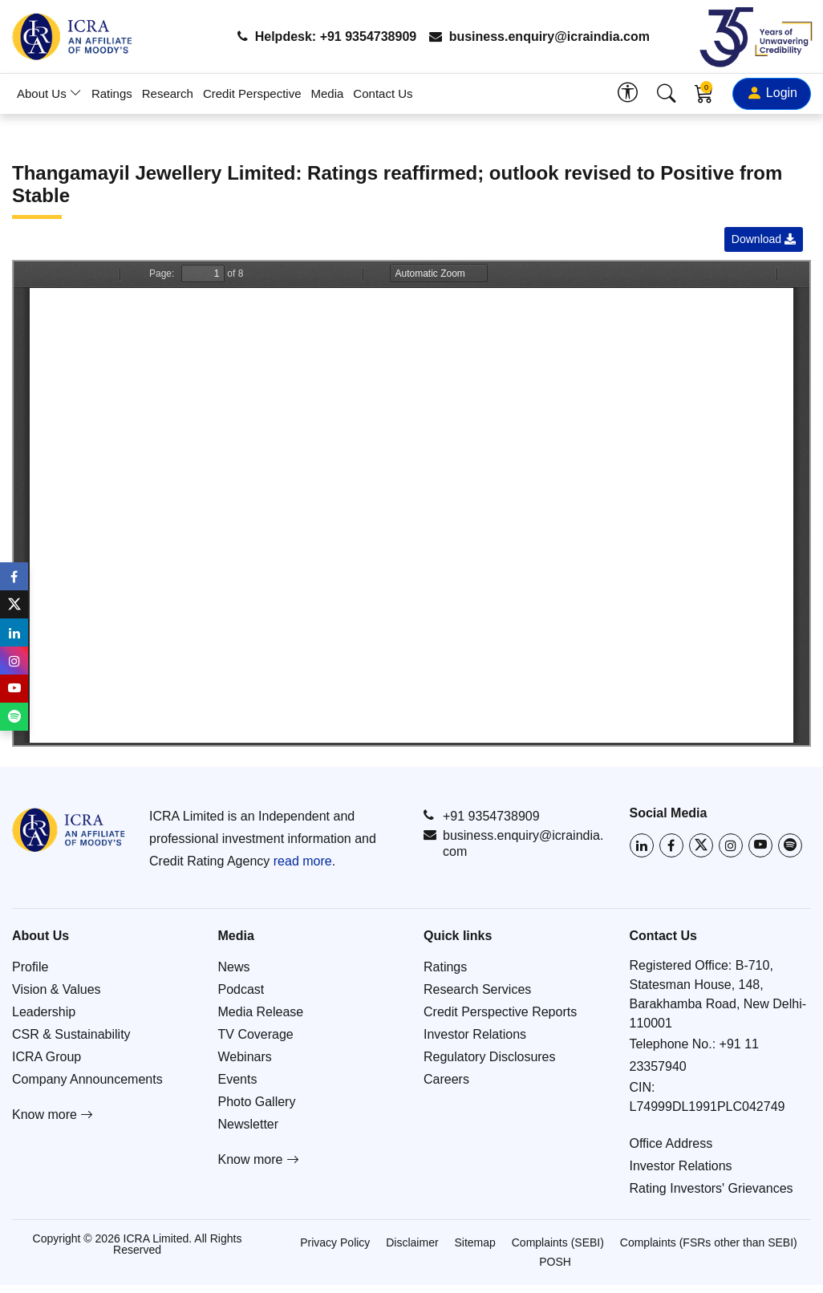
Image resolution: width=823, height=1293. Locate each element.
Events (237, 1079)
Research (167, 93)
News (234, 967)
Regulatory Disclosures (490, 1057)
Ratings (111, 93)
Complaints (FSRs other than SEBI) (708, 1242)
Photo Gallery (257, 1102)
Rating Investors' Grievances (711, 1188)
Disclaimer (412, 1242)
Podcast (241, 989)
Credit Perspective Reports (500, 1012)
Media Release (261, 1012)
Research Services (477, 989)
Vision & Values (56, 989)
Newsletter (248, 1124)
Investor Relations (475, 1034)
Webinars (245, 1057)
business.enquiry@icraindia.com (539, 36)
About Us (49, 93)
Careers (446, 1079)
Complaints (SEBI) (558, 1242)
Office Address (671, 1143)
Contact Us (382, 93)
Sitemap (474, 1242)
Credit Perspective (252, 93)
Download (764, 239)
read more (303, 861)
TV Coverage (256, 1034)
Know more (52, 1114)
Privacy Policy (335, 1242)
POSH (555, 1261)
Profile (30, 967)
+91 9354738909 (482, 816)
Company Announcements (87, 1079)
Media (327, 93)
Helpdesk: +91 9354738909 (326, 36)
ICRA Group (46, 1057)
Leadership (43, 1012)
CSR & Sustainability (71, 1034)
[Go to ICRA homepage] (68, 829)
